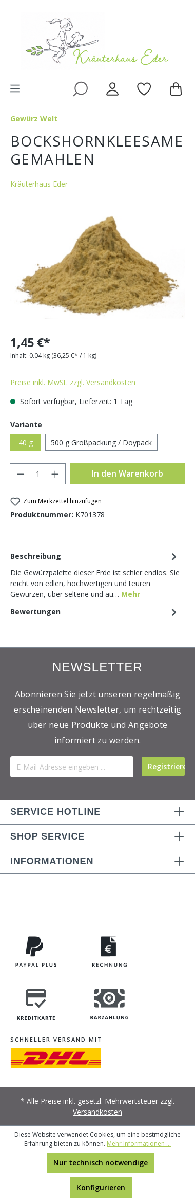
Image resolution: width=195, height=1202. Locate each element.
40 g (25, 442)
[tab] (95, 574)
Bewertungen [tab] (95, 611)
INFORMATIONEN (51, 861)
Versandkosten (97, 1112)
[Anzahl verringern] (20, 473)
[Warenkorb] (177, 88)
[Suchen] (80, 88)
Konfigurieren (100, 1187)
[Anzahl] (38, 473)
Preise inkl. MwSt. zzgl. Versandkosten (72, 382)
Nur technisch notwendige (100, 1163)
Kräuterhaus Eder (39, 184)
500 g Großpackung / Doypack (101, 442)
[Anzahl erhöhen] (55, 473)
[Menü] (15, 88)
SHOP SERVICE (47, 836)
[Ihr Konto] (112, 88)
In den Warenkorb (127, 473)
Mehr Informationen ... (139, 1143)
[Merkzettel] (144, 88)
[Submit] (163, 766)
